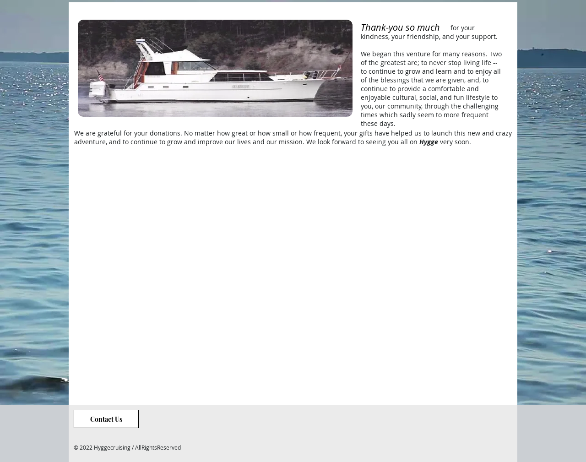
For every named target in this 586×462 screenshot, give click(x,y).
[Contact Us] (106, 419)
